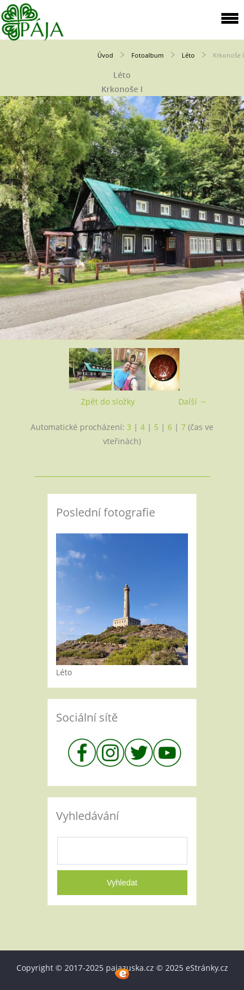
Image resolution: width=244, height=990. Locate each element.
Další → (192, 401)
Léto (188, 55)
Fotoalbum (147, 55)
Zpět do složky (108, 401)
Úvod (105, 55)
